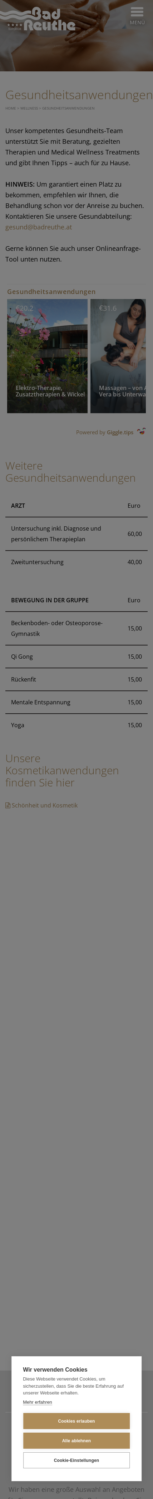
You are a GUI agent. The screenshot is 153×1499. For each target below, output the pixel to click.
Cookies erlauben (76, 1421)
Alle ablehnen (76, 1440)
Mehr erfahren (37, 1402)
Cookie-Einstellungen (76, 1460)
